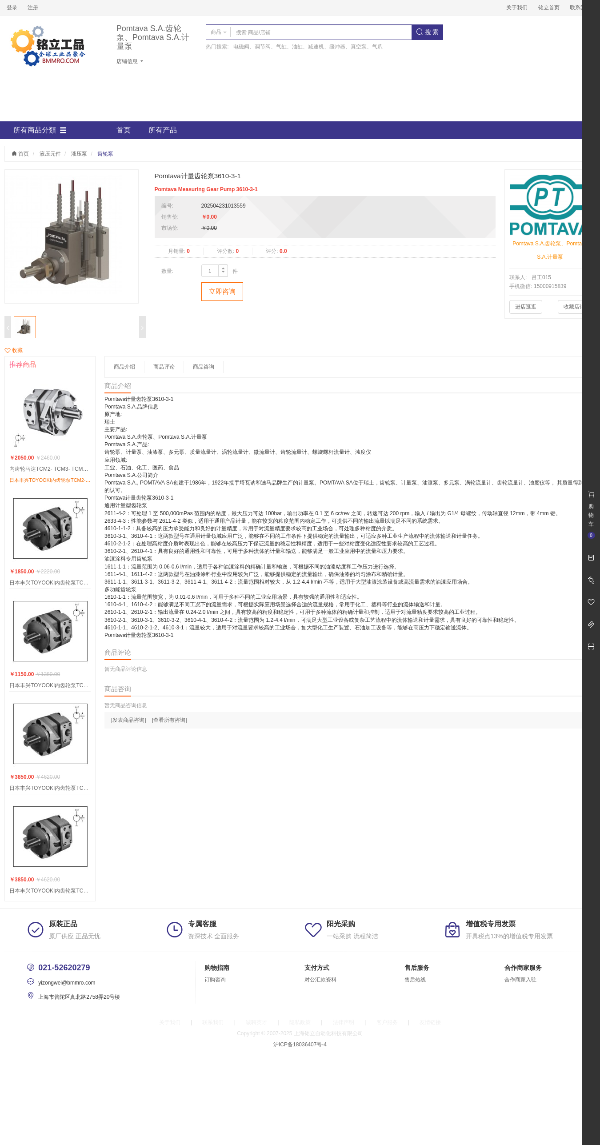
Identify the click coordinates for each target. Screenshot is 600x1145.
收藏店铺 (574, 307)
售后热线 (415, 980)
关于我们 (517, 7)
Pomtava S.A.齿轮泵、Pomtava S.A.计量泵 (152, 37)
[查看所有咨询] (169, 720)
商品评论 (164, 367)
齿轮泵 (105, 154)
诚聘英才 (256, 1022)
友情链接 (430, 1022)
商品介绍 (124, 367)
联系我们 (580, 7)
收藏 (13, 350)
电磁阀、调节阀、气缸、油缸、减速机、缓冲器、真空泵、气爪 (308, 47)
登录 (12, 7)
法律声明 (343, 1022)
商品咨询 (203, 367)
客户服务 (387, 1022)
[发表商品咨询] (128, 720)
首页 (123, 130)
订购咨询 (215, 980)
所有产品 (162, 130)
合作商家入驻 (520, 980)
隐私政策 (300, 1022)
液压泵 (79, 154)
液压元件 (50, 154)
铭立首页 (549, 7)
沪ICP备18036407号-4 (300, 1044)
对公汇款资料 (320, 980)
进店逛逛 (525, 307)
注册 (33, 7)
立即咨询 (222, 291)
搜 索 (427, 32)
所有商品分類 (40, 130)
